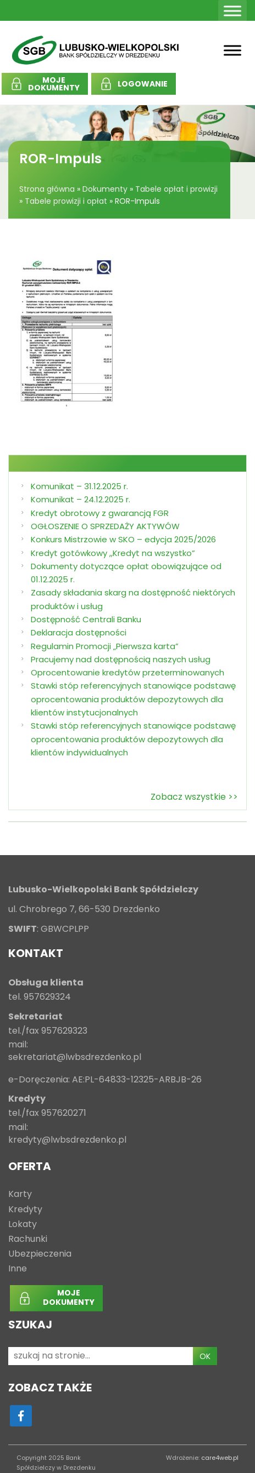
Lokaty (22, 1224)
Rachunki (27, 1239)
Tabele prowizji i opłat (66, 201)
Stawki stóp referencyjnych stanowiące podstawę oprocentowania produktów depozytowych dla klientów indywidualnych (133, 739)
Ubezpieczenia (39, 1254)
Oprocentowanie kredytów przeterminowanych (127, 672)
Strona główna (47, 189)
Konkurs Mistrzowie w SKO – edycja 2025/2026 (123, 539)
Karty (20, 1194)
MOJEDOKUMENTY (54, 83)
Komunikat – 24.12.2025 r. (80, 499)
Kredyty (25, 1210)
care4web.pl (220, 1457)
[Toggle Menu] (232, 10)
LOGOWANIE (143, 83)
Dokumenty (104, 189)
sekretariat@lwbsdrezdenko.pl (74, 1057)
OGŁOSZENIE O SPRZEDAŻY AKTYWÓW (105, 526)
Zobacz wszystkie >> (194, 796)
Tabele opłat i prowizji (176, 189)
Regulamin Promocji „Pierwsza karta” (105, 646)
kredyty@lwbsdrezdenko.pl (67, 1140)
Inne (17, 1269)
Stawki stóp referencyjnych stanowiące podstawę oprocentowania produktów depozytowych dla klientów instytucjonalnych (133, 699)
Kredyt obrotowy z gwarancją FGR (100, 513)
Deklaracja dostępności (78, 632)
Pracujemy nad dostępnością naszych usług (120, 659)
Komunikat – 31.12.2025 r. (79, 486)
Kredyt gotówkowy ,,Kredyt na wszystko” (113, 553)
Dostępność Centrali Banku (86, 619)
